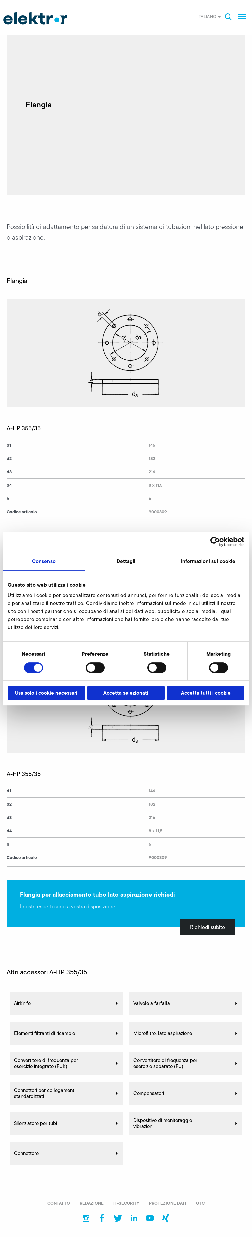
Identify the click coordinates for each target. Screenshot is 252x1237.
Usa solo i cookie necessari (46, 693)
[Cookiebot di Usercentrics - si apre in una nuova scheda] (215, 542)
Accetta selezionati (125, 693)
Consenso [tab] (44, 561)
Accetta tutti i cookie (206, 693)
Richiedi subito (207, 927)
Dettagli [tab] (126, 561)
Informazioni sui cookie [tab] (208, 561)
